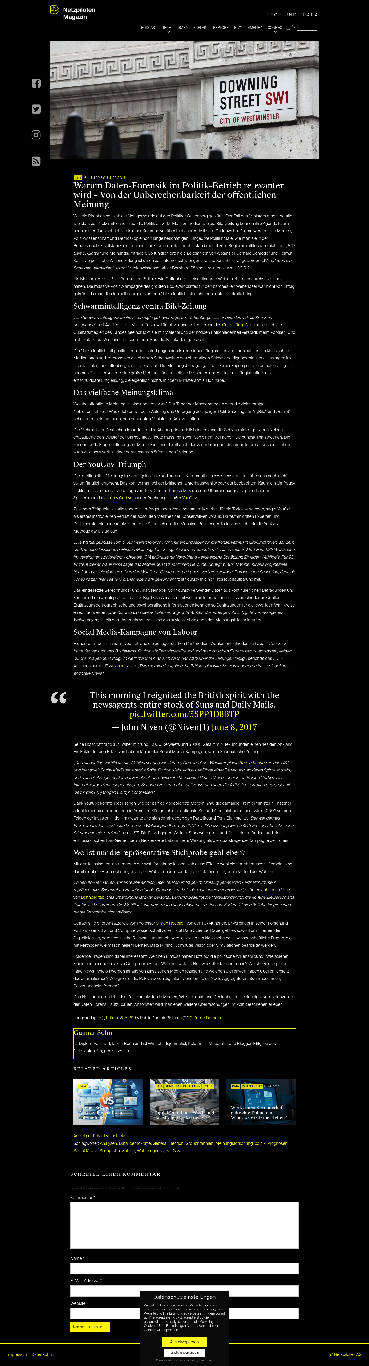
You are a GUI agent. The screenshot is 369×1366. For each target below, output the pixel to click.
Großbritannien (199, 1144)
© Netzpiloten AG (345, 1355)
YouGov (189, 498)
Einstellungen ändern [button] (184, 1352)
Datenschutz (252, 1086)
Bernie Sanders (253, 763)
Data (123, 1144)
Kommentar (82, 1198)
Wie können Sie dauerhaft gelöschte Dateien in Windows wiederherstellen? (259, 1113)
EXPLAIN (200, 27)
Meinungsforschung (234, 1144)
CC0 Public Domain (202, 1018)
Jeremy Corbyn (118, 498)
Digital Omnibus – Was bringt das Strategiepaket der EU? (184, 1115)
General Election (168, 1144)
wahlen (128, 1151)
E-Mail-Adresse (86, 1281)
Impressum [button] (207, 1360)
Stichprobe (110, 1151)
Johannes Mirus (276, 890)
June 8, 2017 (234, 726)
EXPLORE (221, 27)
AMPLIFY (255, 27)
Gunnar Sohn (115, 178)
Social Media (85, 1151)
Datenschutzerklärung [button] (186, 1360)
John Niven (125, 666)
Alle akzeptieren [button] (184, 1342)
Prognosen (277, 1144)
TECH (166, 27)
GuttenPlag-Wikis (238, 325)
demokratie (140, 1144)
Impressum (17, 1355)
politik (260, 1144)
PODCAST (149, 27)
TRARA (182, 27)
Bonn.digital (92, 897)
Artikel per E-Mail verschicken (101, 1136)
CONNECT (276, 27)
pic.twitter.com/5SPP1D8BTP (184, 713)
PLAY (238, 27)
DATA (78, 178)
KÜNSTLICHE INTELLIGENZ (182, 1086)
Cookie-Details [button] (164, 1360)
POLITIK (208, 1086)
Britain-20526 (119, 1018)
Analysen (108, 1144)
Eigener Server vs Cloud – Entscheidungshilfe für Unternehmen (104, 1113)
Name (77, 1258)
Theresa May (179, 491)
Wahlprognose (150, 1151)
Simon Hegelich (171, 923)
